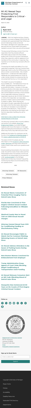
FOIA (3, 345)
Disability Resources (9, 396)
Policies (5, 388)
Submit (15, 361)
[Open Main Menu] (29, 3)
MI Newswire (22, 170)
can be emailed (9, 157)
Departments (7, 404)
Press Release (7, 178)
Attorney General (8, 170)
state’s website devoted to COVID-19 (15, 137)
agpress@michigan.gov (10, 34)
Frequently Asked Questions (11, 346)
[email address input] (15, 356)
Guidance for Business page (17, 135)
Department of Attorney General (12, 338)
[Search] (26, 3)
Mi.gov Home (7, 384)
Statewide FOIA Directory (10, 400)
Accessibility (6, 392)
